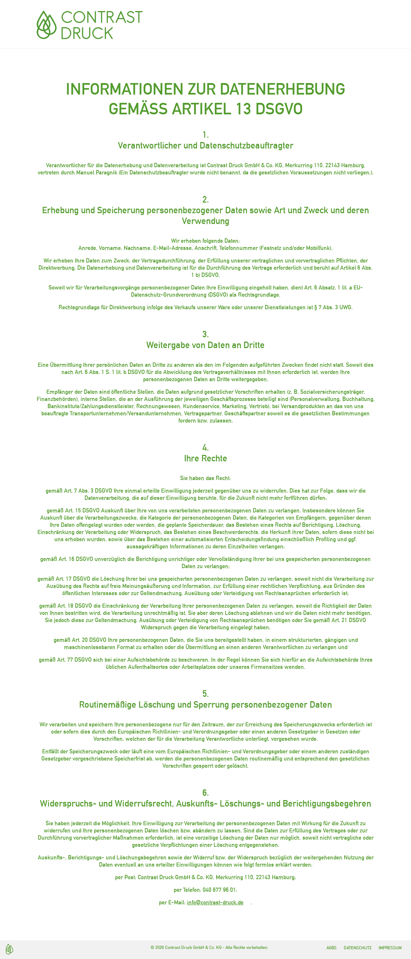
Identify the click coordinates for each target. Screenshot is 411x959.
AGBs (331, 947)
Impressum (390, 947)
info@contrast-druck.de (215, 902)
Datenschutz (357, 947)
